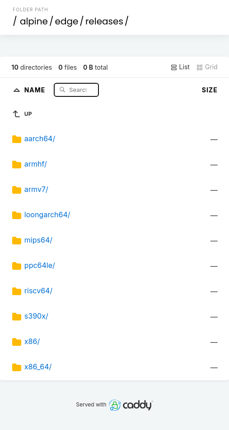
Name (35, 89)
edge (67, 21)
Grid (207, 67)
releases (104, 21)
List (180, 67)
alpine (34, 21)
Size (210, 90)
